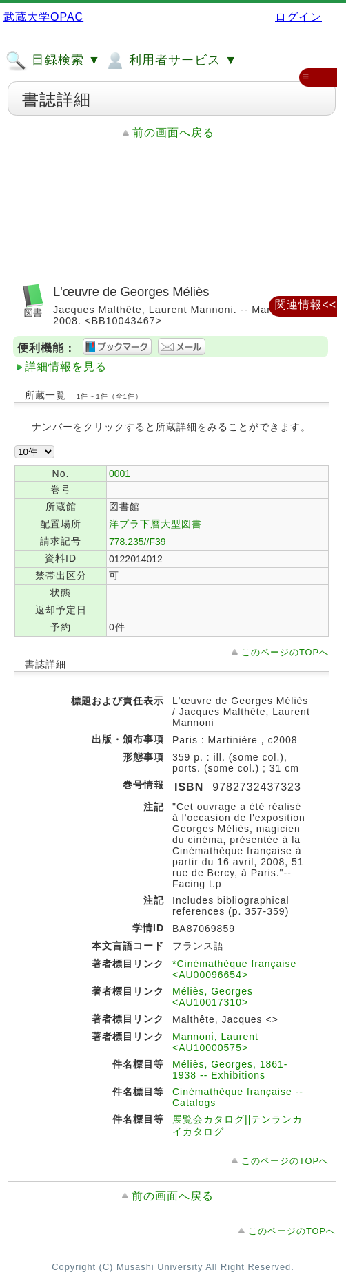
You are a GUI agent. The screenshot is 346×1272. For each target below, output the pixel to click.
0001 (119, 473)
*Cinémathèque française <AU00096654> (234, 969)
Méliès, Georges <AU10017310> (212, 997)
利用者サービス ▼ (170, 60)
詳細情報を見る (66, 366)
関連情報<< (305, 304)
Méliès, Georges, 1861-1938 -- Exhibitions (230, 1070)
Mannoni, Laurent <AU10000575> (215, 1042)
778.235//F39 (137, 541)
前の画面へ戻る (173, 132)
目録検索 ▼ (53, 60)
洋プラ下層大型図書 (155, 523)
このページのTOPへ (285, 652)
